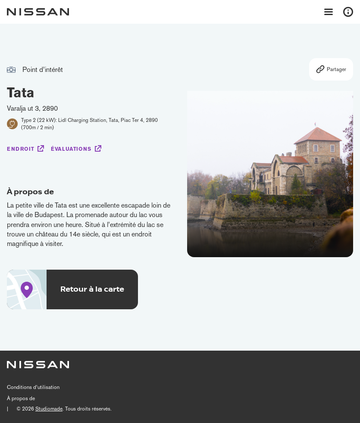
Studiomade (49, 408)
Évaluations (71, 149)
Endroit (20, 149)
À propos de (21, 398)
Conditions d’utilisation (33, 387)
